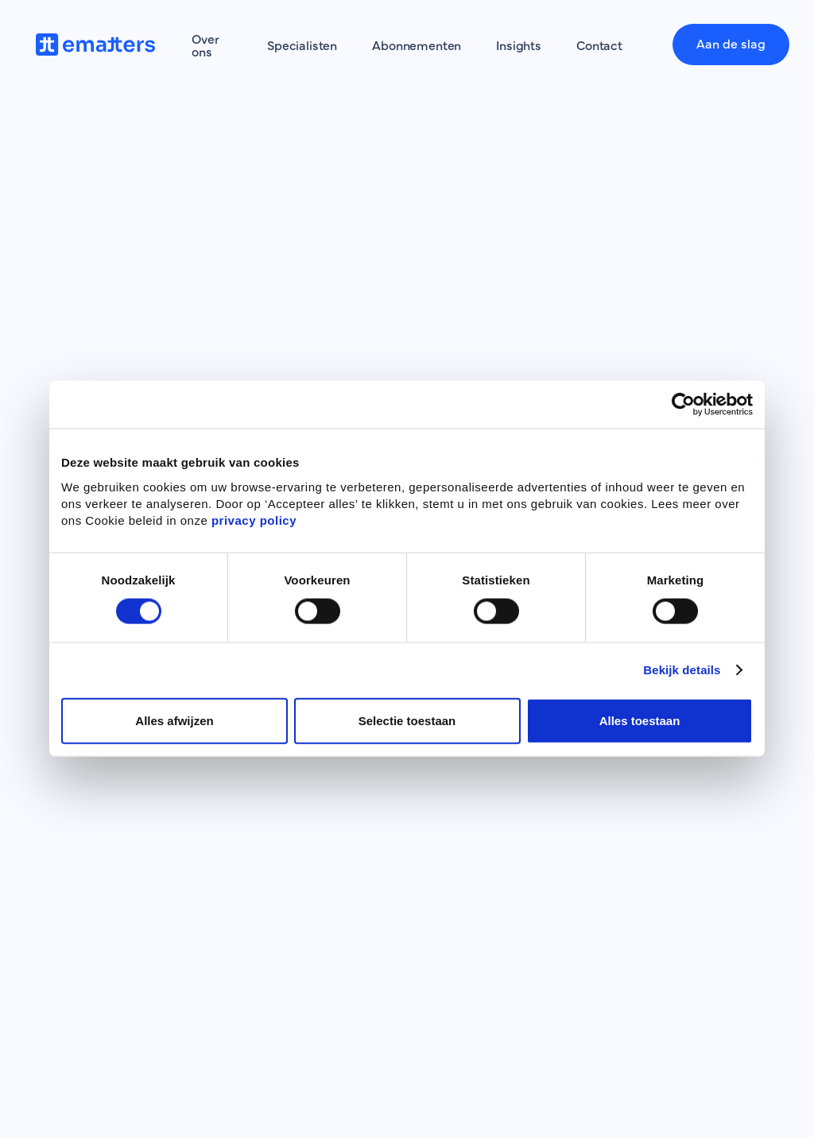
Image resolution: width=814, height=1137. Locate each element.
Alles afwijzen (174, 720)
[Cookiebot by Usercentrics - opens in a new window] (683, 405)
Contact (599, 44)
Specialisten (302, 44)
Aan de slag (731, 43)
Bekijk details (681, 670)
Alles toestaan (639, 720)
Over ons (205, 44)
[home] (99, 44)
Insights (518, 44)
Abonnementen (416, 44)
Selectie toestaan (407, 720)
